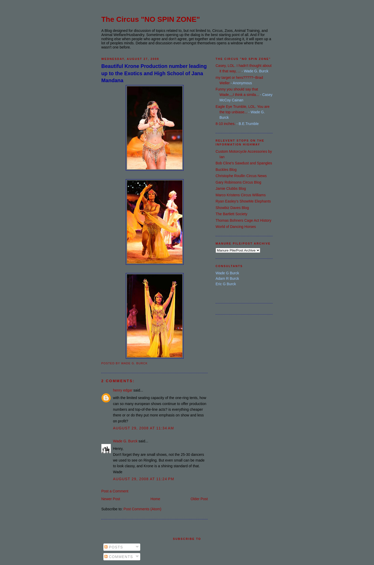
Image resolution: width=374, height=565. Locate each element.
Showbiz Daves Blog (232, 208)
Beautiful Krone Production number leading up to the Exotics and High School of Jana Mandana (154, 73)
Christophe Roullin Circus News (241, 176)
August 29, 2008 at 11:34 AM (143, 428)
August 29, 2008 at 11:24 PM (143, 479)
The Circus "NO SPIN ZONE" (150, 19)
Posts (113, 547)
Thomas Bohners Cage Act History (243, 220)
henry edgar (122, 390)
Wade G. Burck (125, 441)
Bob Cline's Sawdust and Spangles (244, 163)
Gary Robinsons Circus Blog (238, 182)
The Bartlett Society (231, 214)
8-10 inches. (225, 124)
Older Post (199, 499)
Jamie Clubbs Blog (231, 188)
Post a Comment (114, 491)
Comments (118, 557)
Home (155, 499)
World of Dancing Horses (236, 227)
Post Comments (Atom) (142, 509)
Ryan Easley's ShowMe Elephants (243, 201)
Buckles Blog (226, 170)
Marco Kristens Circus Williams (241, 195)
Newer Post (110, 499)
